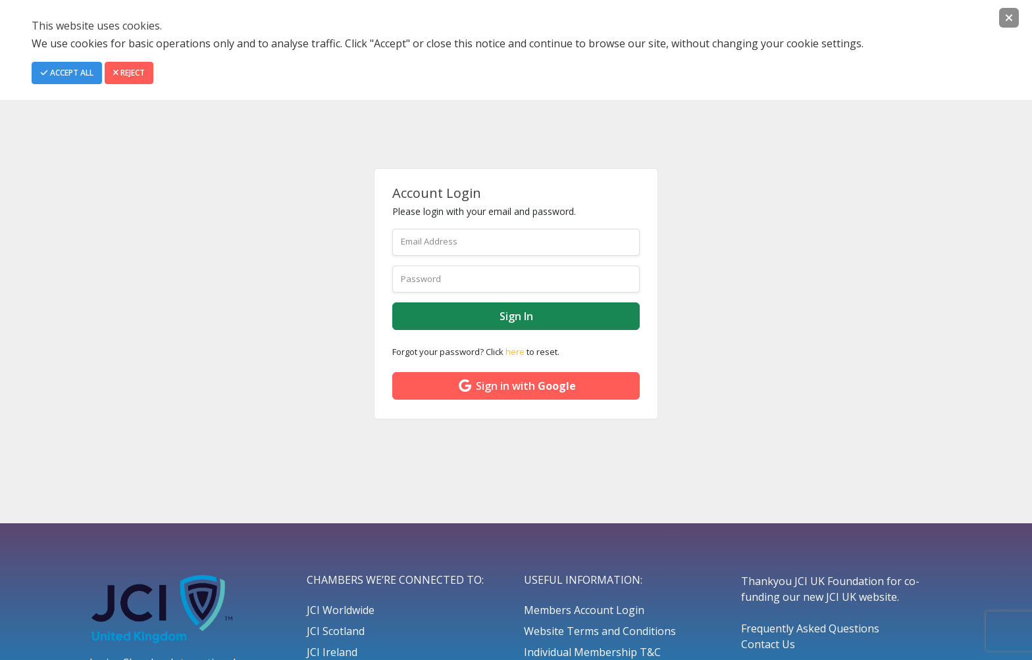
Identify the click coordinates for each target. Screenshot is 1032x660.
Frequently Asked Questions (810, 628)
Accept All (66, 72)
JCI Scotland (336, 631)
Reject (129, 72)
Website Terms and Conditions (600, 631)
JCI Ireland (332, 652)
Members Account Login (584, 610)
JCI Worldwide (340, 610)
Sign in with (516, 386)
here (515, 352)
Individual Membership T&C (592, 652)
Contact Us (768, 644)
